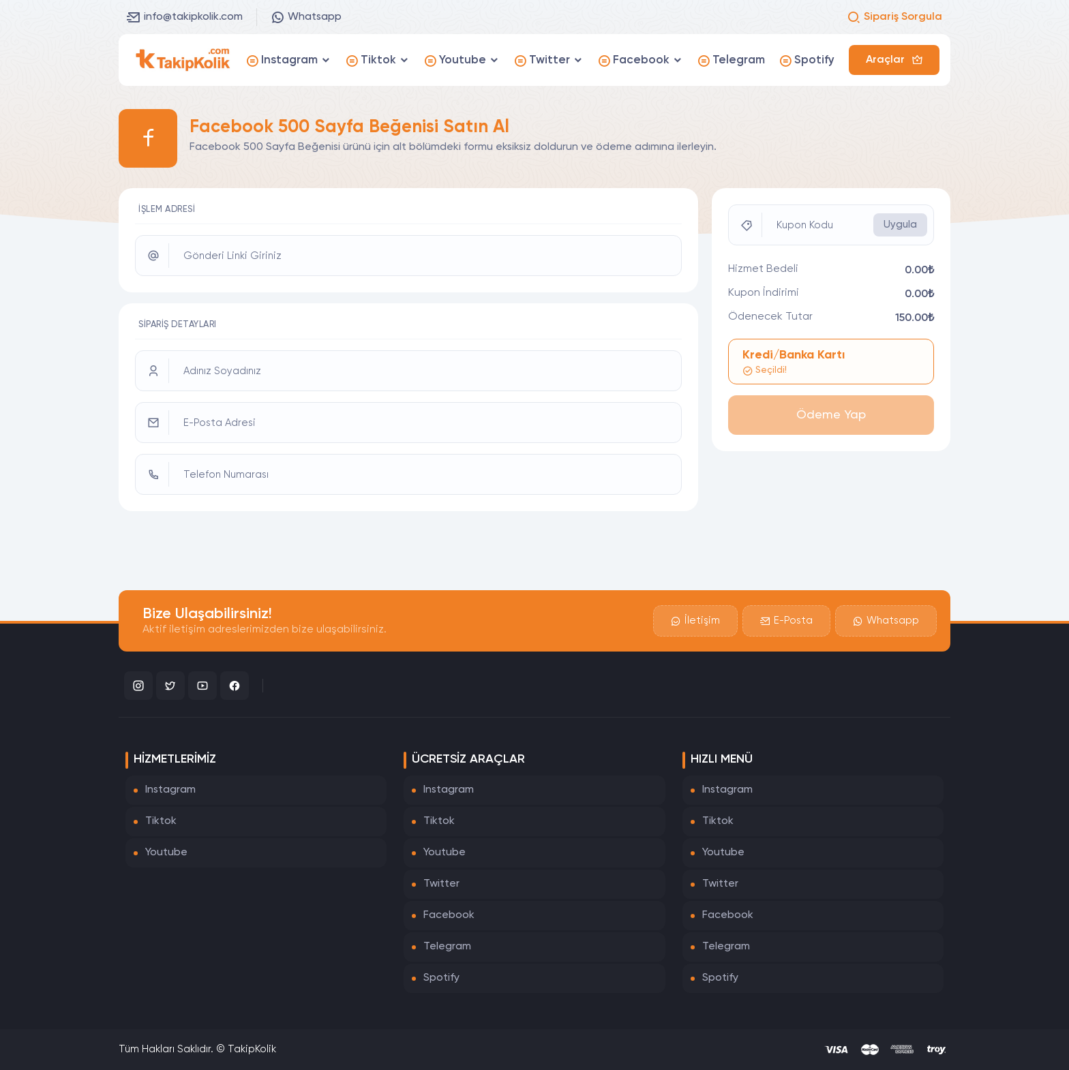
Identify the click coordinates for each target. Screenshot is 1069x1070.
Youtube (166, 852)
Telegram (447, 946)
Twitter (441, 883)
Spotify (441, 978)
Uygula (900, 224)
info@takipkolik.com (185, 17)
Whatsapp (306, 17)
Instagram (170, 789)
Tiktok (161, 821)
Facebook (449, 915)
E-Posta (786, 620)
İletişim (695, 620)
